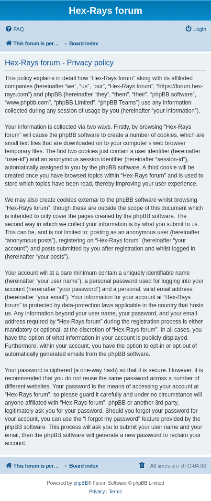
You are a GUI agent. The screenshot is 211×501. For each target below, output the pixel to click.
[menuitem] (14, 29)
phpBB (81, 483)
